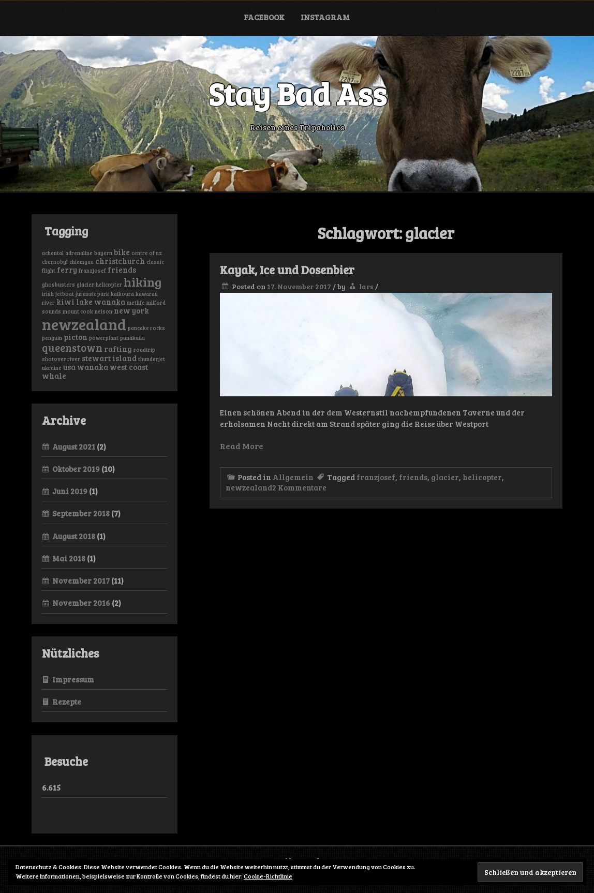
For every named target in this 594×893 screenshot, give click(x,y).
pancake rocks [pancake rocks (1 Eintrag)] (146, 328)
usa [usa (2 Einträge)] (69, 367)
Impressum (73, 679)
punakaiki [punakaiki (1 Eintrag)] (132, 337)
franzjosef (376, 477)
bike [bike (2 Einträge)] (122, 252)
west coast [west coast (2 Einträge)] (129, 367)
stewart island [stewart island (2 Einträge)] (109, 358)
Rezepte (66, 701)
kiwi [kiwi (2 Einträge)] (65, 301)
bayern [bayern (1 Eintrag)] (103, 253)
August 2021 (73, 446)
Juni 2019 (69, 491)
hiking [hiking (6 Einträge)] (142, 281)
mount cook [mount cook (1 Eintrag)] (78, 311)
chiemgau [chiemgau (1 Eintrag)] (81, 261)
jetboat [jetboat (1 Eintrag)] (64, 293)
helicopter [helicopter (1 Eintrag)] (109, 284)
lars (366, 286)
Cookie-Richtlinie (268, 876)
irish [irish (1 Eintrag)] (48, 293)
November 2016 (81, 603)
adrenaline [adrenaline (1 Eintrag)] (79, 253)
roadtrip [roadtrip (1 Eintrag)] (144, 349)
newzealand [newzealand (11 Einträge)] (84, 324)
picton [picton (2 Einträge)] (75, 337)
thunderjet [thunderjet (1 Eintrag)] (151, 359)
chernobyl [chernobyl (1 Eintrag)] (55, 261)
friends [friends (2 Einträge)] (122, 269)
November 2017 (81, 580)
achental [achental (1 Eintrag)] (53, 253)
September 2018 (81, 513)
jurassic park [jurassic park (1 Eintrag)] (92, 293)
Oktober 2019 (76, 469)
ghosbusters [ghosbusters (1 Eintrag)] (58, 284)
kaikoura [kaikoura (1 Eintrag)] (122, 293)
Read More (241, 445)
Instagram (325, 17)
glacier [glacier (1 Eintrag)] (85, 284)
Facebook (264, 17)
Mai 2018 (68, 558)
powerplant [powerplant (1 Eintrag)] (103, 337)
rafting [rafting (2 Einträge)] (118, 349)
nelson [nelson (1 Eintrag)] (103, 311)
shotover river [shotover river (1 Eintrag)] (61, 359)
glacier (445, 477)
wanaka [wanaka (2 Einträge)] (92, 367)
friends (413, 477)
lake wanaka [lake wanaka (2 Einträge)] (100, 301)
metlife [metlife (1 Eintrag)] (136, 302)
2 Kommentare (299, 487)
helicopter (482, 477)
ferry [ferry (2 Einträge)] (67, 269)
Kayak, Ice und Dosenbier (287, 269)
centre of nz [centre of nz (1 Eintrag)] (146, 253)
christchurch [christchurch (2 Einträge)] (120, 261)
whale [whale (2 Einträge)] (54, 375)
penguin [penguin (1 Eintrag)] (52, 337)
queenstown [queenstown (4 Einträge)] (72, 347)
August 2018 (73, 536)
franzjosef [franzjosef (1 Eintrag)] (92, 270)
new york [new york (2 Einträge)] (131, 310)
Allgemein (293, 477)
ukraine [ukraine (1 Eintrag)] (52, 367)
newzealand (249, 487)
